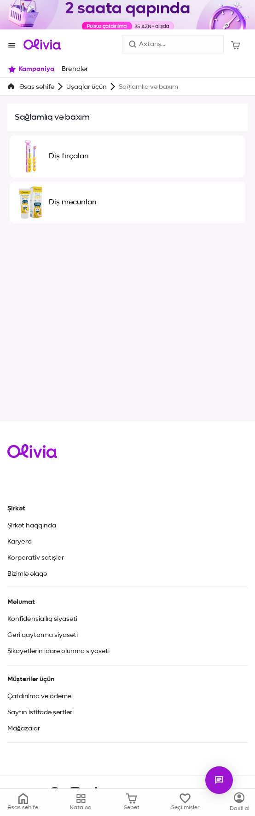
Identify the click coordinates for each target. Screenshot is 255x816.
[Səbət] (235, 44)
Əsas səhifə (36, 87)
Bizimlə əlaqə (27, 574)
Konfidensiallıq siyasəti (42, 619)
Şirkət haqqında (31, 525)
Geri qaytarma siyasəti (42, 635)
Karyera (19, 541)
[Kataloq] (239, 802)
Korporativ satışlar (35, 558)
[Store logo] (42, 44)
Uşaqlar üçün (86, 87)
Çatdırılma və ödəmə (39, 696)
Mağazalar (23, 728)
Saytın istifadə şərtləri (40, 712)
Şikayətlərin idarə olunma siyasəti (58, 651)
